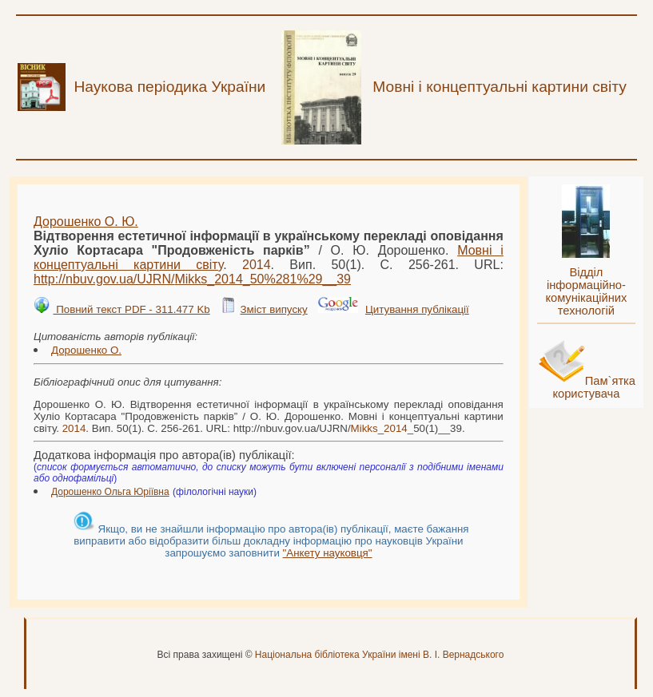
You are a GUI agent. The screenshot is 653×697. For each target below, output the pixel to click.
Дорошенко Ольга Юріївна (110, 491)
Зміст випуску (273, 309)
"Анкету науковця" (327, 553)
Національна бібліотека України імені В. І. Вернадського (379, 654)
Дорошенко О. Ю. (86, 221)
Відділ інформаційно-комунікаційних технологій (586, 291)
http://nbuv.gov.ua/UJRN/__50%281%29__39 (192, 279)
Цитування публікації (417, 309)
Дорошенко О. (86, 350)
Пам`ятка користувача (593, 387)
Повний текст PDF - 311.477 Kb (131, 309)
